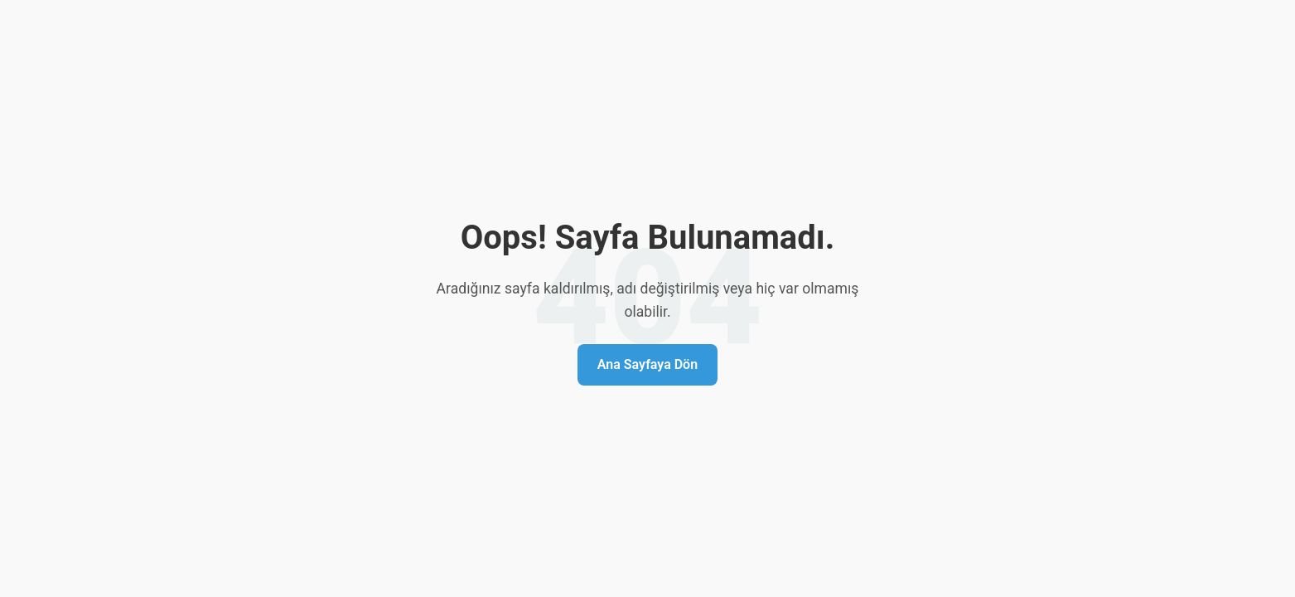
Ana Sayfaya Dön (647, 364)
